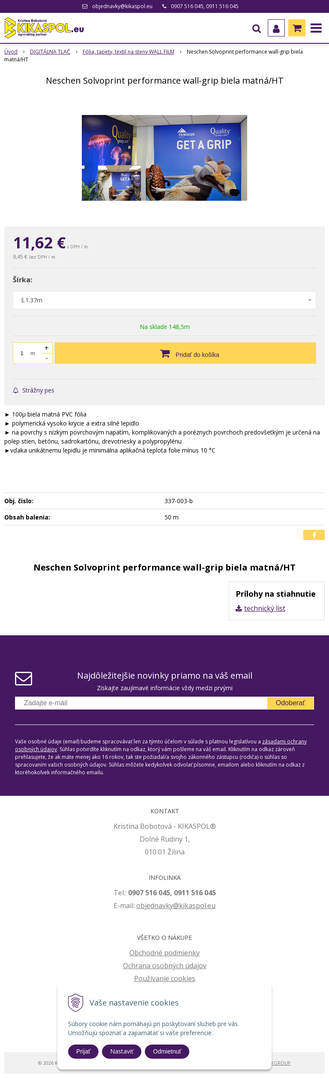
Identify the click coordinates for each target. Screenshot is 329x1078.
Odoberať (290, 703)
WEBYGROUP (276, 1063)
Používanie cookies (164, 978)
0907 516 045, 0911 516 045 (205, 6)
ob (140, 905)
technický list (264, 608)
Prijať (83, 1051)
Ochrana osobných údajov (164, 965)
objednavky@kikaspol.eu (122, 6)
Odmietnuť (167, 1051)
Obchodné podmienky (164, 952)
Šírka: (22, 279)
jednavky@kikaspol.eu (180, 905)
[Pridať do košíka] (185, 353)
